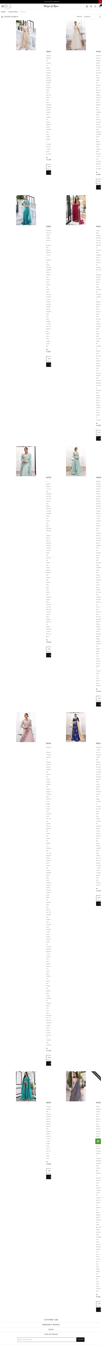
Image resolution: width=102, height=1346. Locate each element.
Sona (98, 1102)
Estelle (50, 477)
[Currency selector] (8, 6)
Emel (48, 226)
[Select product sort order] (92, 17)
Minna (49, 1102)
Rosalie (50, 743)
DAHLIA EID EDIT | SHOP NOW (52, 2)
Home (3, 12)
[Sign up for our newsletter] (51, 1339)
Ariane (49, 51)
